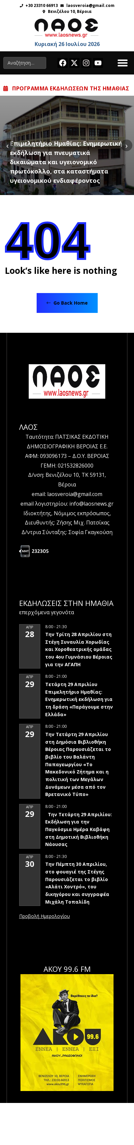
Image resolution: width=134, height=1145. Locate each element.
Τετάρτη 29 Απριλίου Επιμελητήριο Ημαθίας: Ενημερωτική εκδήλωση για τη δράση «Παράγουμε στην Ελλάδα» (79, 699)
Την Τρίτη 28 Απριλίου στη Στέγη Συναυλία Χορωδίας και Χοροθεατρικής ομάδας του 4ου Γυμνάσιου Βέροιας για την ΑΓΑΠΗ (78, 649)
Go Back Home (67, 303)
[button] (123, 63)
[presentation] (7, 145)
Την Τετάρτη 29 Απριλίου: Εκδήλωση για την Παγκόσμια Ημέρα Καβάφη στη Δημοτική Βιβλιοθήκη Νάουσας (78, 829)
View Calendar (44, 917)
